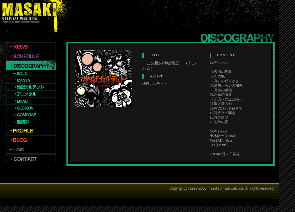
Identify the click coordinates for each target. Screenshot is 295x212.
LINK (31, 149)
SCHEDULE (31, 56)
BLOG (31, 139)
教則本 (31, 121)
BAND (31, 101)
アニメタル (31, 94)
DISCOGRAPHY (31, 65)
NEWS (31, 46)
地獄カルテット (31, 87)
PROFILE (31, 130)
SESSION (31, 108)
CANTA (31, 80)
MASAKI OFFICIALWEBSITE (31, 13)
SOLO (31, 73)
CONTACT (31, 158)
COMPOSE (31, 114)
